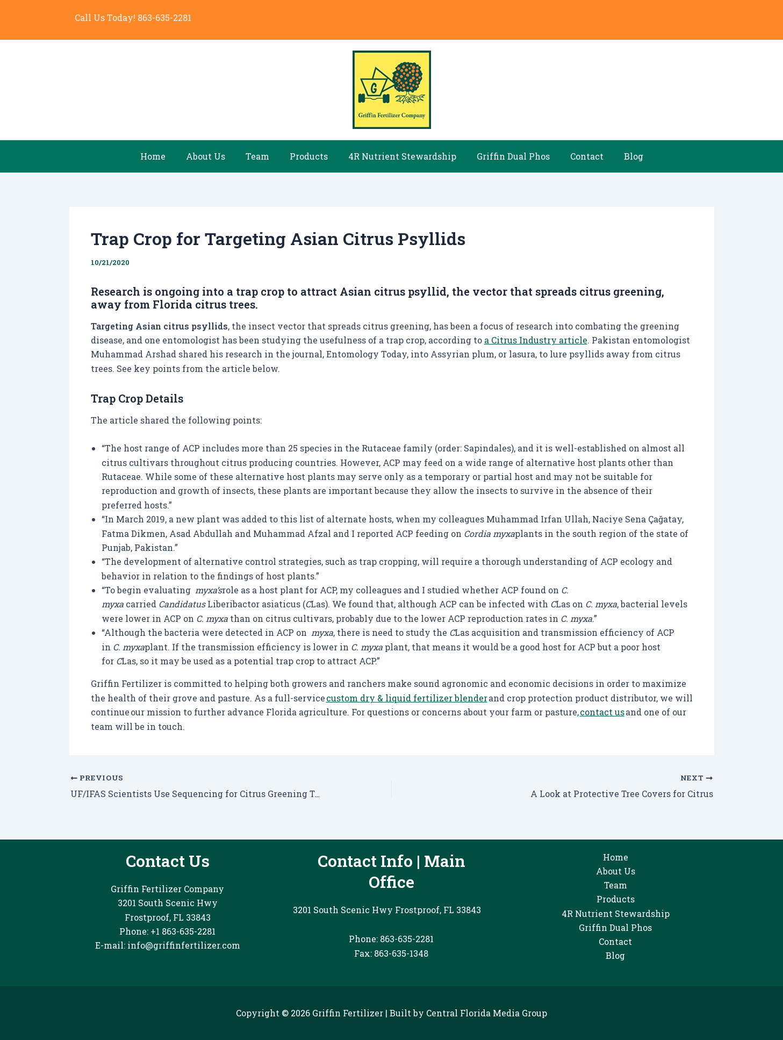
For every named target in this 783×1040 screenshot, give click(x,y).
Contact (578, 156)
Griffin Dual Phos (508, 156)
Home (164, 156)
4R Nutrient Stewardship (401, 156)
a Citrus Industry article (535, 340)
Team (262, 156)
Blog (622, 156)
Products (310, 156)
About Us (213, 156)
